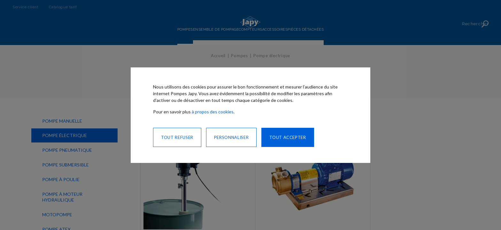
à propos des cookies (213, 111)
